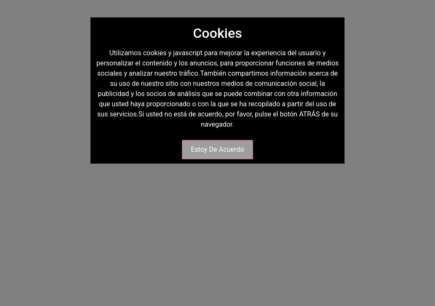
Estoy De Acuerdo (217, 149)
